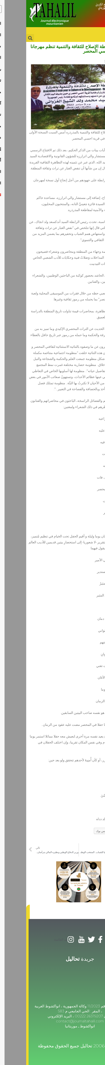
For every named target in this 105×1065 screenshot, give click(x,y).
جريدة (54, 959)
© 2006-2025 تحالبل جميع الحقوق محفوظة (54, 1046)
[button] (2, 912)
